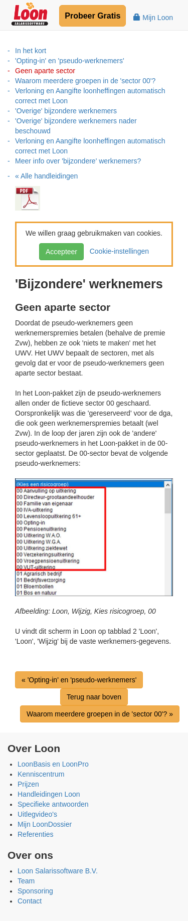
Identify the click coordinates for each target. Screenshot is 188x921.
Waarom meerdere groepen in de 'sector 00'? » (100, 714)
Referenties (36, 834)
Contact (30, 901)
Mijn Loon (153, 18)
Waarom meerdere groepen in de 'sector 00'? (85, 81)
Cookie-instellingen (117, 251)
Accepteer (61, 252)
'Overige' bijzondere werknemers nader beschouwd (76, 126)
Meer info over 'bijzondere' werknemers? (78, 161)
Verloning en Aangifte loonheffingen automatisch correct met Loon (90, 96)
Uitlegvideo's (37, 814)
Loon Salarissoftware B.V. (58, 871)
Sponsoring (35, 891)
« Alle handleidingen (46, 176)
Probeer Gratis (92, 16)
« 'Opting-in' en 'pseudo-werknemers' (79, 680)
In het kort (30, 51)
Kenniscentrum (41, 774)
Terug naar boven (94, 697)
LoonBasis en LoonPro (53, 764)
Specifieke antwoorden (53, 804)
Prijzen (28, 784)
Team (26, 881)
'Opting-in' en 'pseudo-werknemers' (69, 61)
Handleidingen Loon (49, 794)
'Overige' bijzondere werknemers (66, 111)
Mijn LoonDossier (45, 824)
